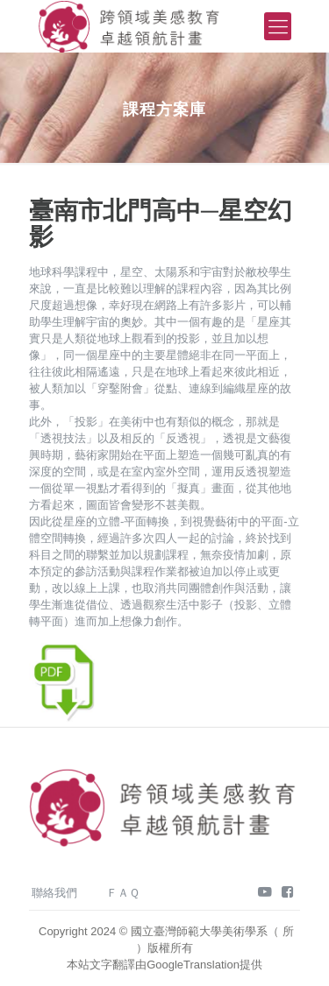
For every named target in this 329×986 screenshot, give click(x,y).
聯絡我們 (54, 892)
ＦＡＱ (122, 892)
